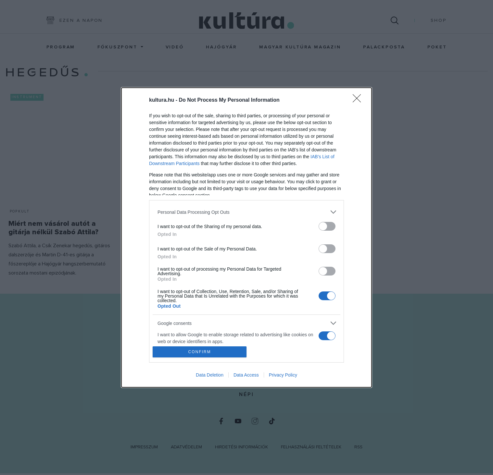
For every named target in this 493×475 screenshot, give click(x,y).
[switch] (327, 226)
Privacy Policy (283, 375)
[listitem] (246, 212)
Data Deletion (209, 375)
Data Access (246, 375)
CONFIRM (199, 351)
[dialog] (246, 237)
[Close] (359, 100)
